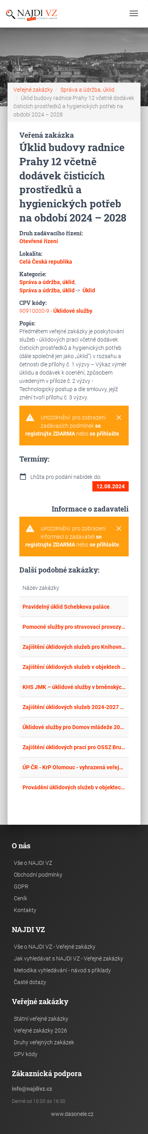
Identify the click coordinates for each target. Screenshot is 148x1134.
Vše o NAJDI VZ (33, 863)
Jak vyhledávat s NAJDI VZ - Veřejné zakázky (68, 958)
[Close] (119, 418)
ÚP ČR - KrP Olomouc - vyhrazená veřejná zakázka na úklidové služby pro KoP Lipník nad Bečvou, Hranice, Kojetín (74, 767)
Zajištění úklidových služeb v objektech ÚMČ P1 (74, 667)
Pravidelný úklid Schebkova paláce (66, 607)
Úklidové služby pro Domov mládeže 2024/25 (74, 727)
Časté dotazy (30, 982)
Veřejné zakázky (33, 90)
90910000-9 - (55, 311)
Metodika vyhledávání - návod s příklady (62, 970)
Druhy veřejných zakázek (44, 1042)
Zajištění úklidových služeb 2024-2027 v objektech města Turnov (74, 707)
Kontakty (25, 910)
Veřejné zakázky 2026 (40, 1030)
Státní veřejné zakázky (41, 1019)
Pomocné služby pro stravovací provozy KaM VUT (74, 627)
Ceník (20, 898)
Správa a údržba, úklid (87, 90)
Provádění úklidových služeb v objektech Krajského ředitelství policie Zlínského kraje (74, 787)
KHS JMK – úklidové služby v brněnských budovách (74, 687)
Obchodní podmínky (38, 875)
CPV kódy (25, 1054)
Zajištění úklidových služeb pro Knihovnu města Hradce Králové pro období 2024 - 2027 (74, 647)
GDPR (21, 886)
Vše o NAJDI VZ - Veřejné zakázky (55, 947)
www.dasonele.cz (72, 1114)
